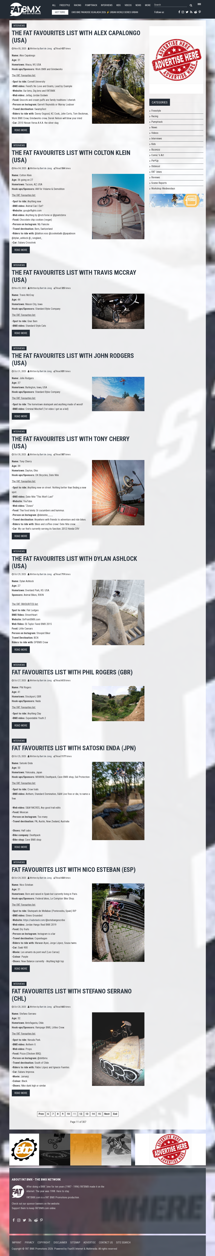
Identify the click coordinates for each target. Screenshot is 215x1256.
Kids (118, 5)
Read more (20, 130)
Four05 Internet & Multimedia (82, 1248)
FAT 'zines (156, 171)
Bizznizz (155, 149)
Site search (123, 1242)
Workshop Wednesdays (163, 188)
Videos (128, 5)
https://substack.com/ (34, 920)
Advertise (90, 1242)
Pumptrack (91, 5)
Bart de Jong (46, 48)
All (54, 5)
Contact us (106, 1242)
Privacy (29, 1242)
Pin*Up (155, 160)
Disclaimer (60, 1242)
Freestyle (65, 5)
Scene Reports (159, 182)
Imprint (16, 1242)
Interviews (106, 5)
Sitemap (75, 1242)
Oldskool (155, 166)
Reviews (155, 177)
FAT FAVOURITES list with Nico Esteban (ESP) (74, 869)
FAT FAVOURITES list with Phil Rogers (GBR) (72, 672)
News (138, 5)
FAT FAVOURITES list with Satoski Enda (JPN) (74, 748)
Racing (77, 5)
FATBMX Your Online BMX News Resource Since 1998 (29, 8)
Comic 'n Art (157, 155)
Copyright (43, 1242)
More (148, 5)
